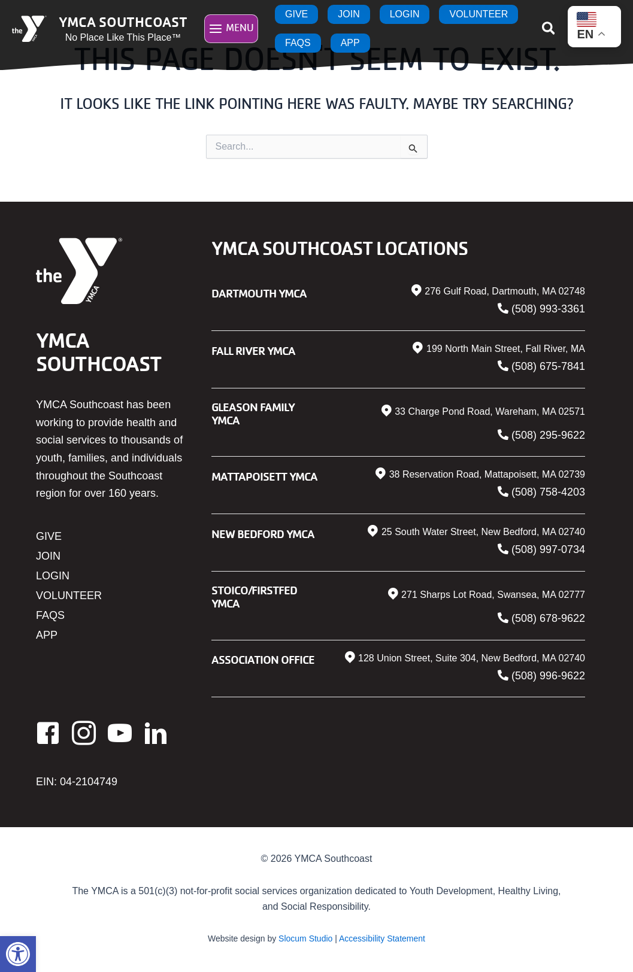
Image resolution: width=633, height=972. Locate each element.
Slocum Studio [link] (305, 938)
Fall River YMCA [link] (253, 350)
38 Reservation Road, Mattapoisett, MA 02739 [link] (487, 474)
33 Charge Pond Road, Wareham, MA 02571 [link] (490, 411)
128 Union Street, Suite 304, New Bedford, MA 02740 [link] (471, 658)
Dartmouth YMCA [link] (259, 292)
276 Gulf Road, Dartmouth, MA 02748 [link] (505, 291)
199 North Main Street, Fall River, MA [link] (505, 349)
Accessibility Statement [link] (382, 938)
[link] (18, 954)
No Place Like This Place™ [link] (123, 37)
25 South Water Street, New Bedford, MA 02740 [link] (483, 532)
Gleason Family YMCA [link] (253, 413)
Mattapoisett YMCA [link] (264, 476)
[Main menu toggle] (231, 28)
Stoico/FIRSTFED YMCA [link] (254, 596)
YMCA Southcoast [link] (123, 22)
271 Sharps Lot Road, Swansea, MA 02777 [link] (493, 595)
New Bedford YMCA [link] (262, 533)
